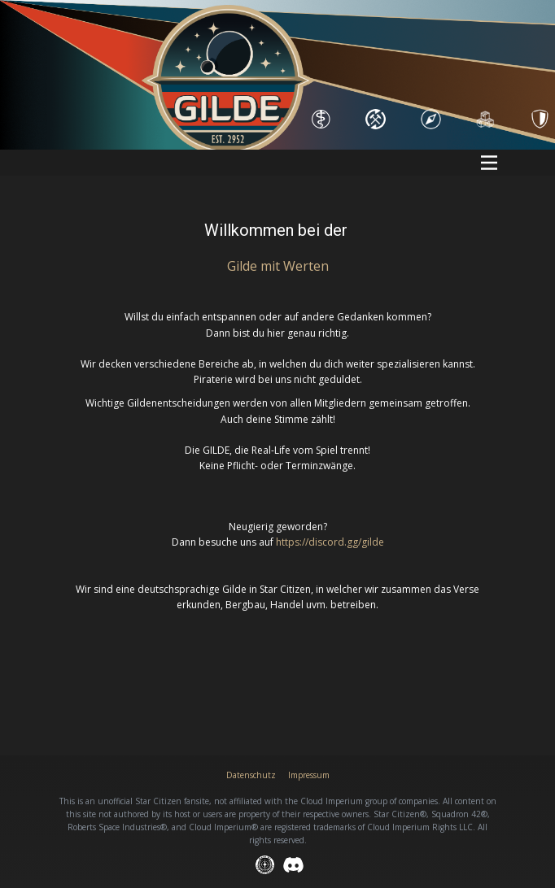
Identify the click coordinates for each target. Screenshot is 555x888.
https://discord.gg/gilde (330, 542)
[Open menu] (489, 162)
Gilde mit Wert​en (278, 266)
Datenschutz (251, 775)
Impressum (309, 775)
